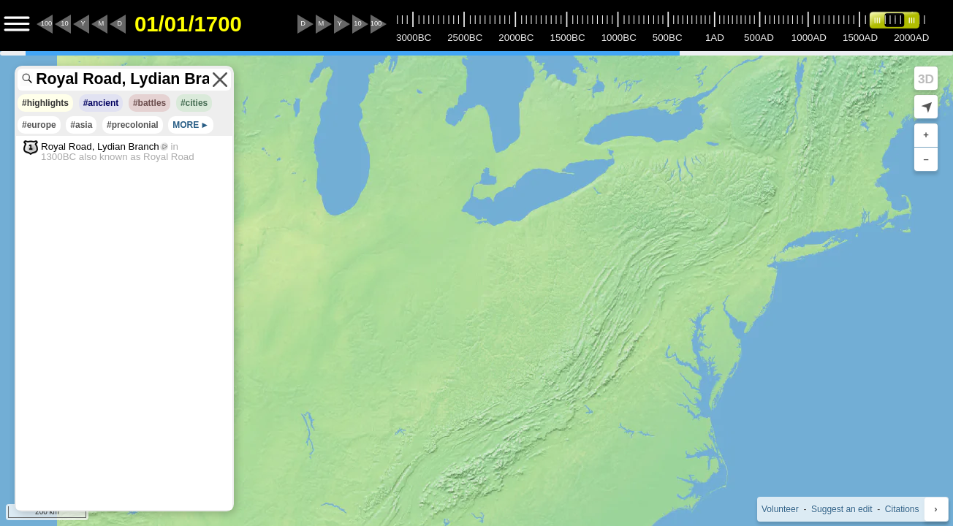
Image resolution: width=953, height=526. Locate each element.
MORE (185, 125)
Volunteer (780, 509)
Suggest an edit (841, 509)
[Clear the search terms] (220, 80)
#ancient (101, 103)
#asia (81, 125)
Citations (902, 509)
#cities (194, 103)
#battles (149, 103)
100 (47, 23)
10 (64, 23)
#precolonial (133, 125)
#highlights (45, 103)
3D (926, 79)
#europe (39, 125)
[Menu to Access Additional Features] (17, 24)
